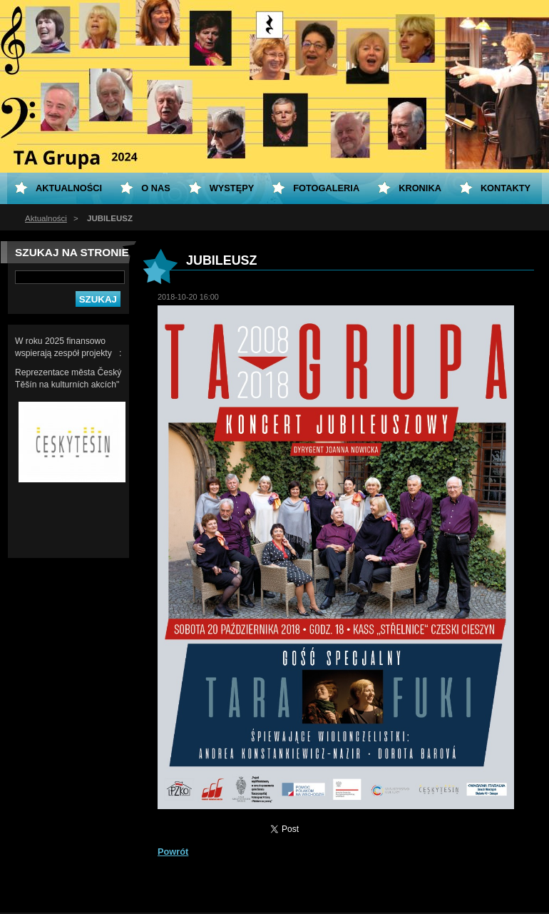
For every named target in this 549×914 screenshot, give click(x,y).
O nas (155, 188)
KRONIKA (420, 188)
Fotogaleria (326, 188)
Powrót (173, 851)
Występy (232, 188)
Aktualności (46, 218)
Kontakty (505, 188)
